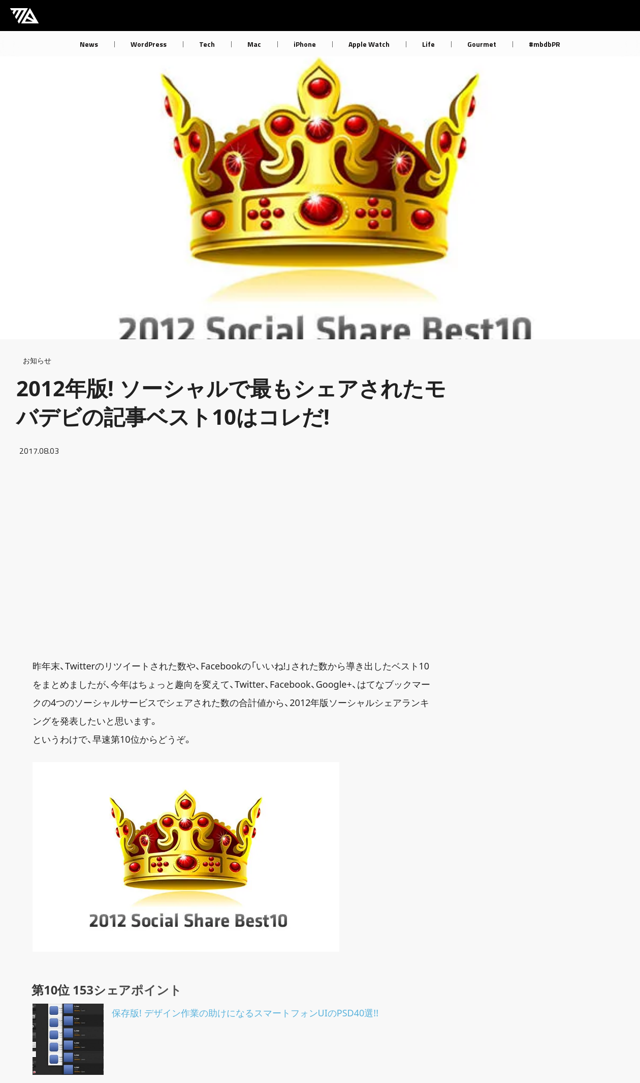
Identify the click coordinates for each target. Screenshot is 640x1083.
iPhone (305, 44)
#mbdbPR (544, 44)
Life (428, 44)
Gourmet (481, 44)
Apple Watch (369, 44)
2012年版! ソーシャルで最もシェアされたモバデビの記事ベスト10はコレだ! (231, 402)
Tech (207, 44)
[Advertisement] (233, 557)
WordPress (149, 44)
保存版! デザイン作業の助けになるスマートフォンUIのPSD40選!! (245, 1013)
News (89, 44)
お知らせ (37, 360)
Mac (254, 44)
